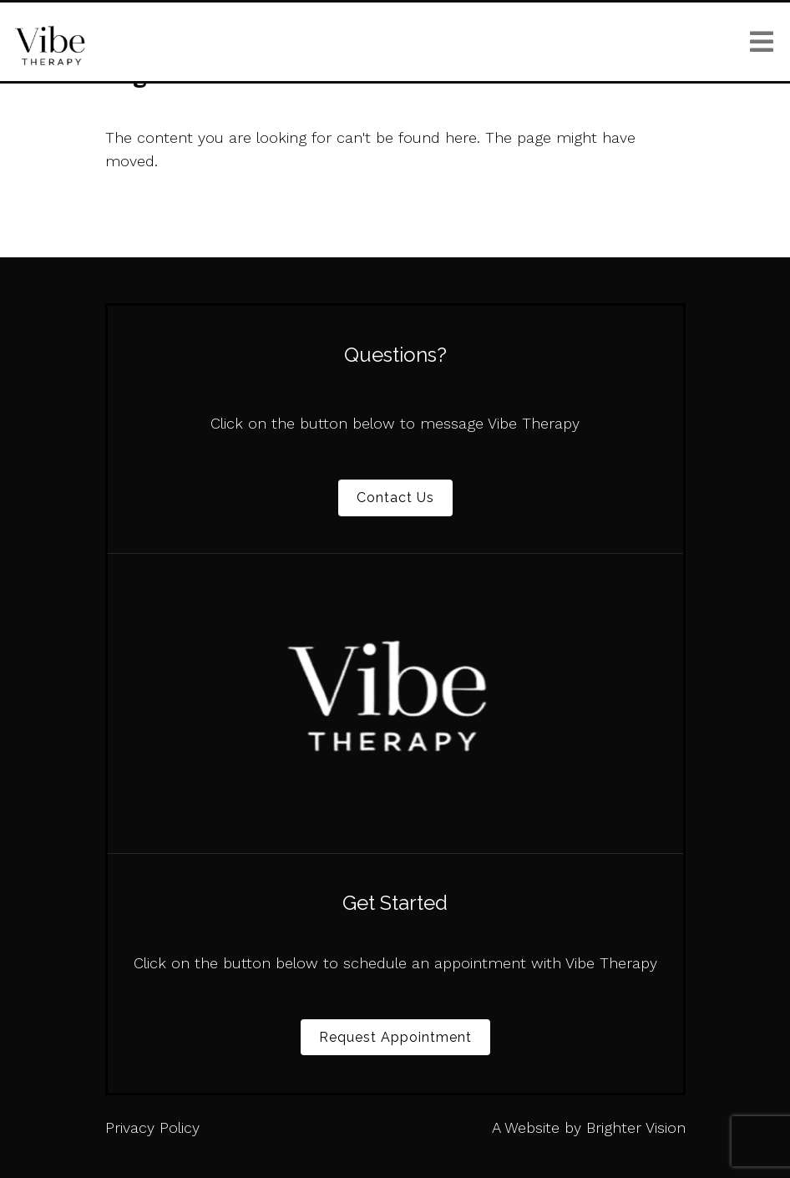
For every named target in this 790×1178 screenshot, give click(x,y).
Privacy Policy (152, 1127)
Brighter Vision (636, 1127)
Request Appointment (395, 1037)
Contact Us (395, 497)
